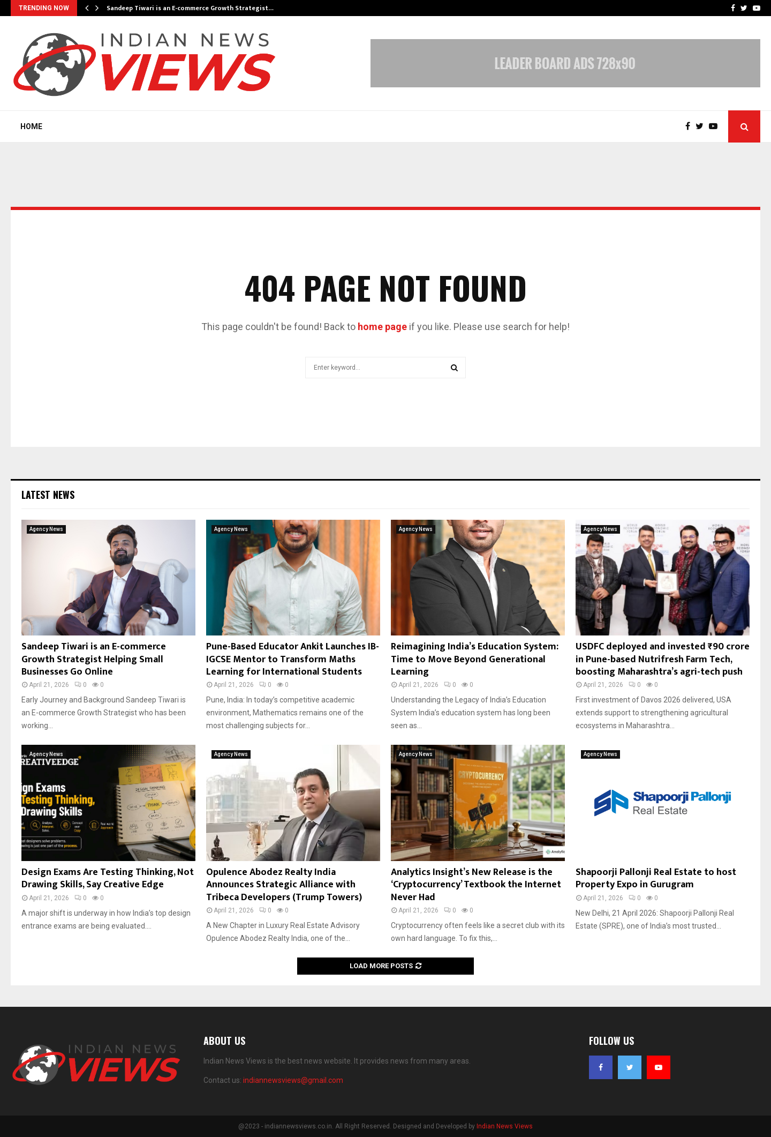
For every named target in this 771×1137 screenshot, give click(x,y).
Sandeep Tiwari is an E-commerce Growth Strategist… (190, 8)
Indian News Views (505, 1126)
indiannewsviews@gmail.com (293, 1080)
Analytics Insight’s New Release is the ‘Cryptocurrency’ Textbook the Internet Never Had (476, 885)
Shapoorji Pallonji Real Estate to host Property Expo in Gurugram (656, 878)
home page (382, 326)
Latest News (47, 495)
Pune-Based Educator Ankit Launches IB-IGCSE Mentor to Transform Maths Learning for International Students (292, 659)
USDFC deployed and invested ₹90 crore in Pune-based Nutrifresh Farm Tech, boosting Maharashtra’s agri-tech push (663, 659)
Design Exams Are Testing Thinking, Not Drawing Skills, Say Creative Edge (107, 878)
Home (31, 126)
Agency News (46, 529)
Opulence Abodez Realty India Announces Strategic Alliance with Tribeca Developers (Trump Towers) (284, 885)
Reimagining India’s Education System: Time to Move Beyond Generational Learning (474, 659)
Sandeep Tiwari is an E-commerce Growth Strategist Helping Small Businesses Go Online (93, 659)
